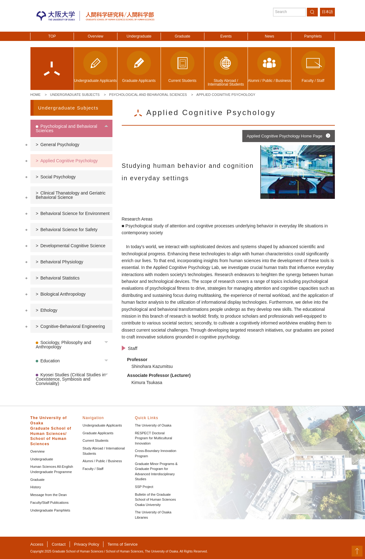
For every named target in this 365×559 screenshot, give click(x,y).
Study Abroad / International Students (104, 450)
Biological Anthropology (63, 294)
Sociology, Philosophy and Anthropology (63, 344)
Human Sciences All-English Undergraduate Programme (51, 469)
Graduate (182, 36)
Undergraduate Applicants (102, 425)
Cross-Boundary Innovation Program (155, 453)
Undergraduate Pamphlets (50, 510)
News (269, 36)
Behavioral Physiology (61, 261)
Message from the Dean (48, 495)
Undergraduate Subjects (75, 94)
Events (226, 36)
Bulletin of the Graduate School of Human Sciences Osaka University (155, 500)
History (35, 487)
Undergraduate (138, 36)
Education (50, 360)
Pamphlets (313, 36)
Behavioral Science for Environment (75, 213)
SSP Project (144, 487)
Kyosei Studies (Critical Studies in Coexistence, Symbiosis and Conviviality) (70, 379)
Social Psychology (58, 176)
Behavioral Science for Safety (69, 229)
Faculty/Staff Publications (49, 502)
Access (36, 544)
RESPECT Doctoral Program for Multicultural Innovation (153, 438)
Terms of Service (122, 544)
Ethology (48, 310)
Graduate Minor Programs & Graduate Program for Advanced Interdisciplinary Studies (156, 471)
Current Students (95, 440)
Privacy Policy (86, 544)
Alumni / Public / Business (102, 461)
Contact (59, 544)
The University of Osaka (153, 425)
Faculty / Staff (93, 469)
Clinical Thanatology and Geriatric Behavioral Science (71, 195)
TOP (52, 36)
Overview (95, 36)
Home (35, 94)
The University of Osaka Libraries (153, 514)
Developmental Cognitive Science (72, 245)
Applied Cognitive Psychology (225, 94)
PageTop (357, 551)
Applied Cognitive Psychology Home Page (284, 136)
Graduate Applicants (98, 433)
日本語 (327, 12)
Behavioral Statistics (60, 277)
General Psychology (59, 144)
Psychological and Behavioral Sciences (148, 94)
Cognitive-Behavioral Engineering (72, 326)
